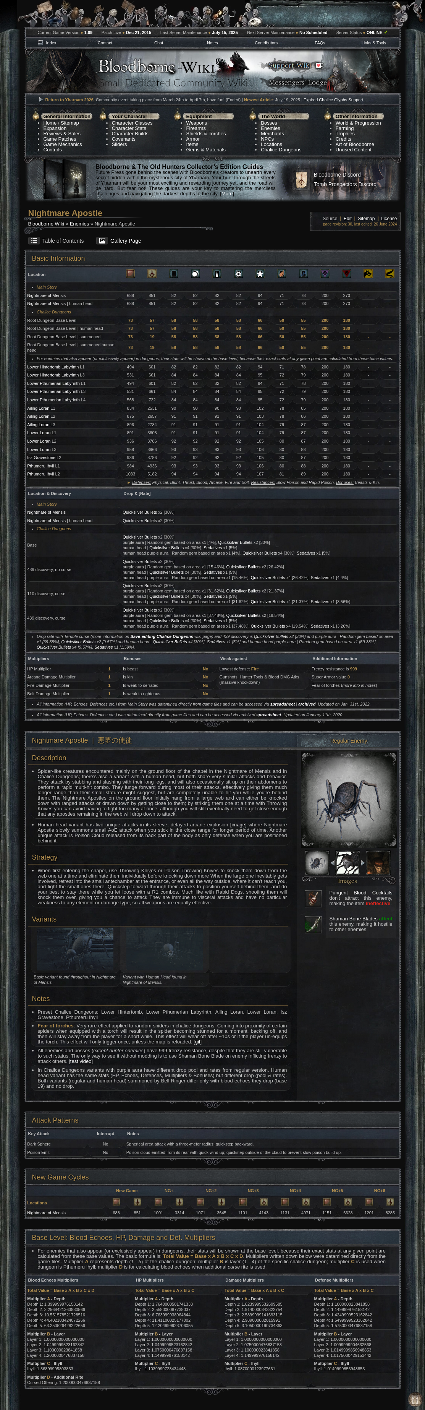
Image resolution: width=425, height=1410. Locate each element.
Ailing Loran (38, 408)
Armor (193, 139)
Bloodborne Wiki (46, 224)
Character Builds (130, 133)
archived (306, 704)
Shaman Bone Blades (354, 919)
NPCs (267, 139)
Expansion (55, 128)
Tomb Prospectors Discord (345, 184)
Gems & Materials (206, 150)
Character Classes (132, 123)
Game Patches (60, 139)
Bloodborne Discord (337, 175)
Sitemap (70, 123)
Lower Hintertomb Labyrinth (53, 367)
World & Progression (358, 123)
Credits (343, 139)
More (227, 193)
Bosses (269, 123)
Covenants (124, 139)
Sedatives (213, 547)
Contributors (266, 43)
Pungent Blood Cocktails (361, 893)
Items (192, 144)
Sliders (119, 144)
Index (51, 43)
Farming (345, 128)
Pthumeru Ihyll (40, 466)
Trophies (345, 133)
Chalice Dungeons (281, 150)
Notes (212, 43)
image (238, 825)
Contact (105, 43)
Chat (158, 43)
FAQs (320, 43)
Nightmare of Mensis (46, 295)
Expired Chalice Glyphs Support (333, 99)
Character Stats (129, 128)
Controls (53, 150)
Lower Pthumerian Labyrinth (53, 383)
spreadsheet (282, 704)
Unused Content (354, 150)
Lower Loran (38, 432)
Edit (348, 218)
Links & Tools (374, 43)
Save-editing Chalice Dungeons (162, 636)
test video (81, 1061)
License (389, 218)
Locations (271, 144)
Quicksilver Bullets (140, 512)
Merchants (272, 133)
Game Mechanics (63, 144)
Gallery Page (125, 241)
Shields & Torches (206, 133)
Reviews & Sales (62, 133)
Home (50, 123)
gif (197, 1042)
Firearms (196, 128)
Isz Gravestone (41, 457)
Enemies (270, 128)
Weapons (196, 123)
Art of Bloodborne (355, 144)
